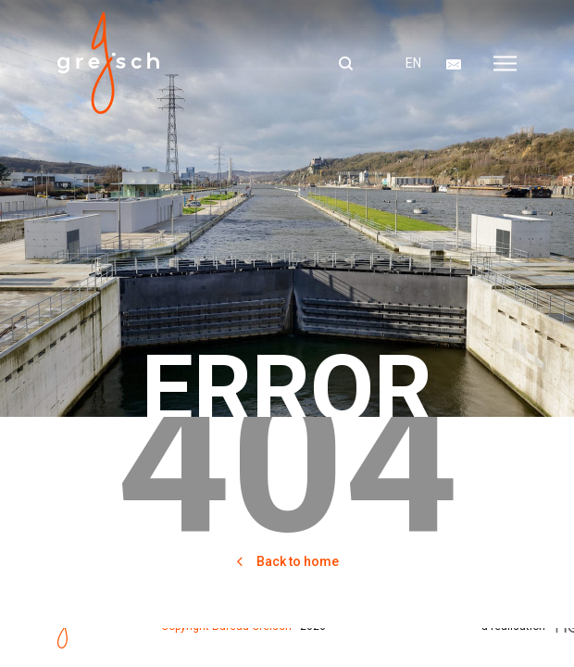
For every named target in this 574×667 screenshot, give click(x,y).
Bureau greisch (108, 63)
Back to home (287, 561)
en (413, 63)
